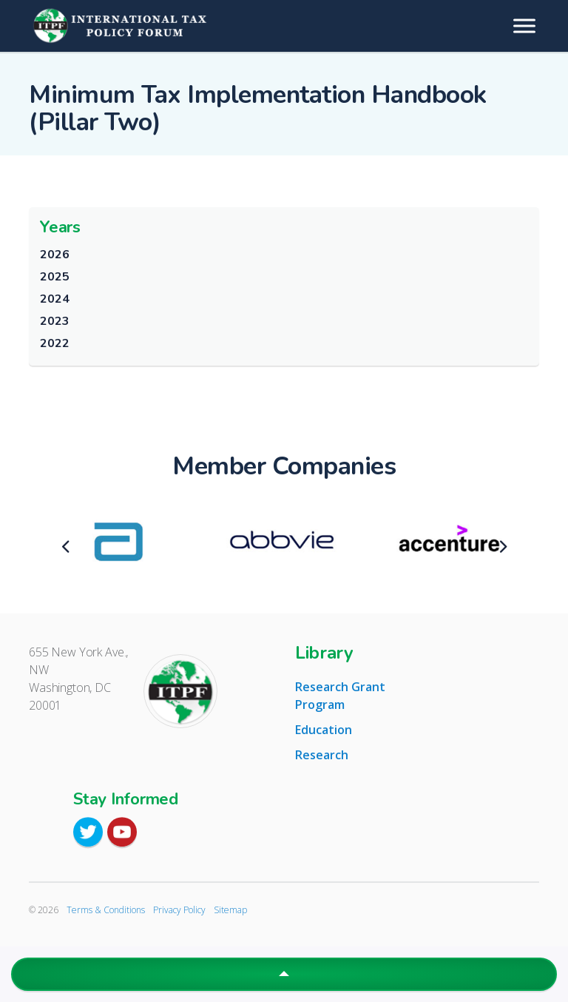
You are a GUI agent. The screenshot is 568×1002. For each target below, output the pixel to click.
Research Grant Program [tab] (340, 696)
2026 (54, 254)
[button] (284, 974)
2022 (54, 343)
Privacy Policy (179, 910)
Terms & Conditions (106, 910)
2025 (54, 277)
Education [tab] (323, 730)
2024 (54, 299)
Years (60, 227)
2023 (54, 321)
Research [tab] (321, 755)
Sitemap (230, 910)
